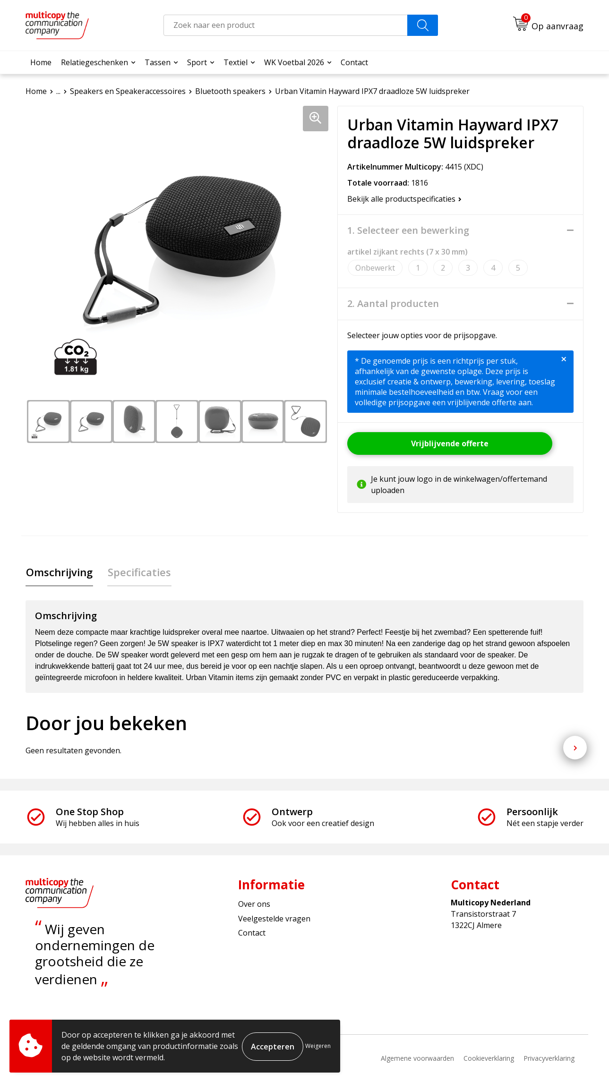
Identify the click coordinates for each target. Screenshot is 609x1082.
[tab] (59, 573)
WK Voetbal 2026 (294, 62)
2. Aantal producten (393, 304)
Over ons (254, 904)
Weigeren (318, 1046)
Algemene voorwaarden (417, 1058)
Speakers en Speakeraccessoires (128, 91)
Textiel (235, 62)
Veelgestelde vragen (274, 919)
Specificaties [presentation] (138, 572)
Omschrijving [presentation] (59, 572)
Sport (197, 62)
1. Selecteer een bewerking (408, 230)
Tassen (158, 62)
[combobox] (285, 25)
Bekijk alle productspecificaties (404, 199)
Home (40, 62)
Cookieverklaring (488, 1058)
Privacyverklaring (549, 1058)
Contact (354, 62)
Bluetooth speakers (230, 91)
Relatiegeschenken (94, 62)
